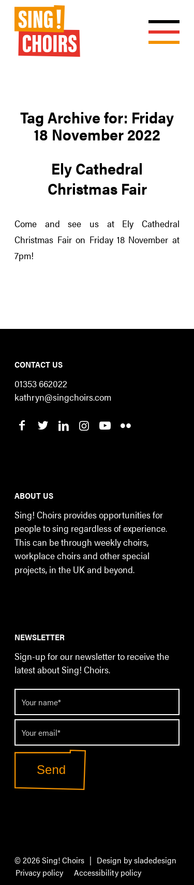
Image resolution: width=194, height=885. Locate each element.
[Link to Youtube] (104, 425)
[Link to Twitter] (42, 425)
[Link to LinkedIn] (63, 425)
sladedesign (155, 860)
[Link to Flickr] (125, 425)
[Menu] (159, 20)
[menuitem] (39, 873)
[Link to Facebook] (21, 425)
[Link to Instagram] (84, 425)
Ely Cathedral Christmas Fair (97, 178)
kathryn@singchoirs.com (62, 396)
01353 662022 (40, 383)
